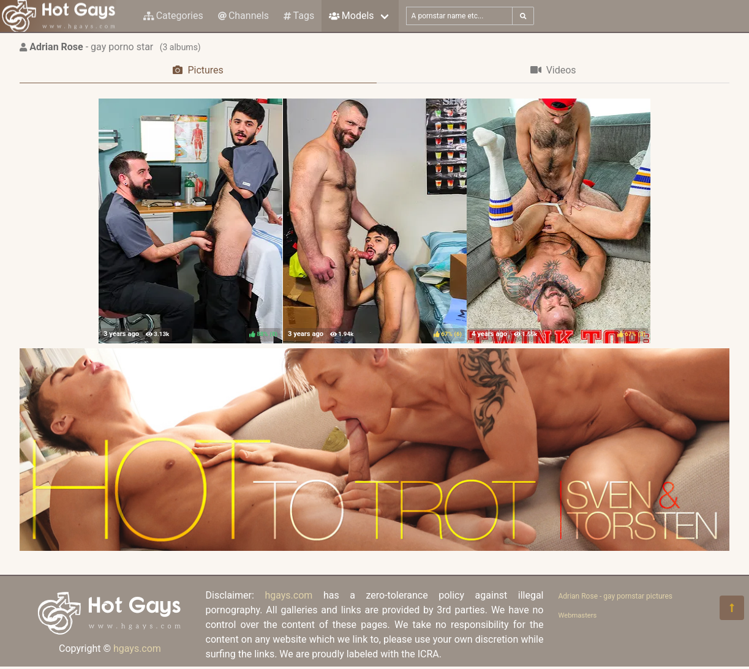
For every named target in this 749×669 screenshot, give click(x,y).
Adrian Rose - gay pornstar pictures (616, 596)
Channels (243, 15)
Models (351, 15)
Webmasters (578, 615)
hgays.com (137, 648)
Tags (299, 15)
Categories (173, 15)
